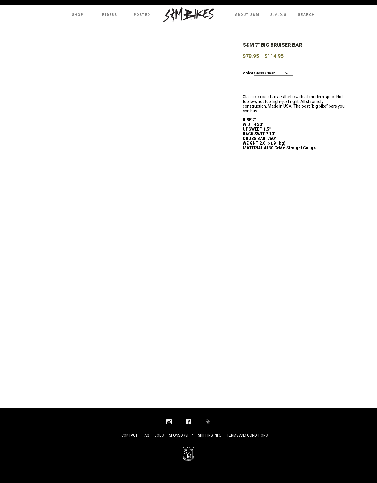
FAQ (146, 435)
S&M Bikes (188, 14)
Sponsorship (181, 435)
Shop (77, 15)
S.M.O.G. (279, 15)
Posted (142, 15)
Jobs (159, 435)
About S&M (247, 15)
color (248, 73)
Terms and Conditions (247, 435)
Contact (129, 435)
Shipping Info (209, 435)
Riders (109, 15)
